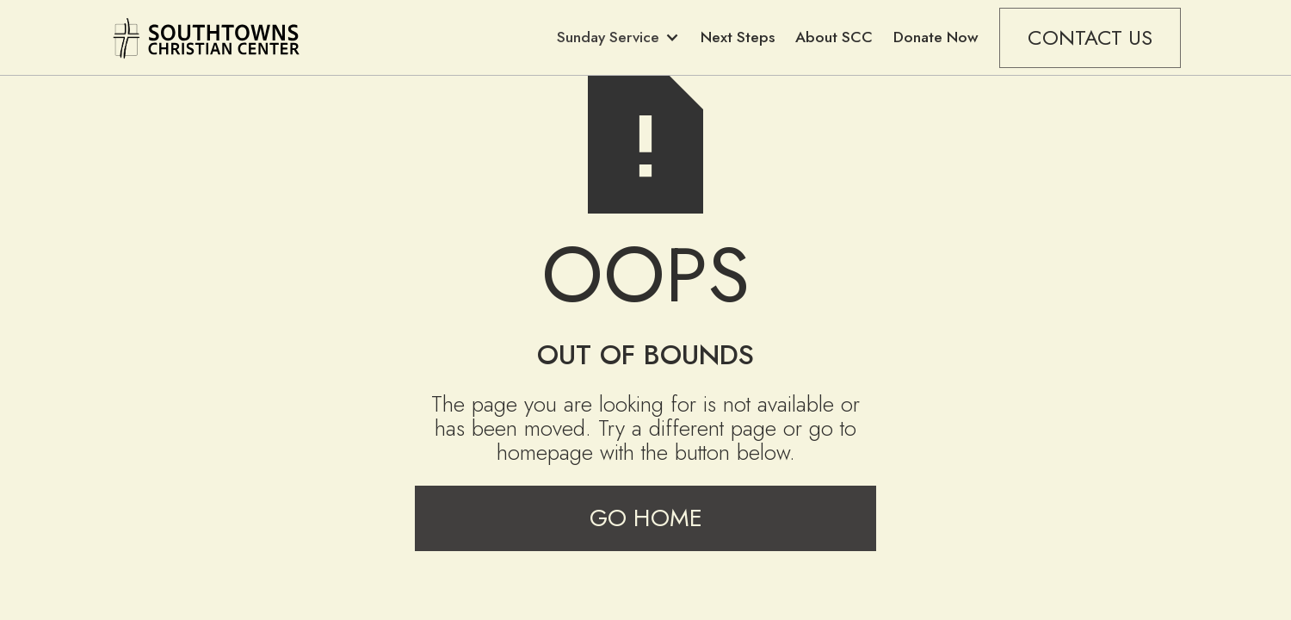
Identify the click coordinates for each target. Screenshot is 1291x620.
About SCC (834, 37)
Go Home (646, 518)
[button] (618, 37)
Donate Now (936, 37)
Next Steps (738, 37)
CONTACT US (1090, 37)
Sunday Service (608, 37)
